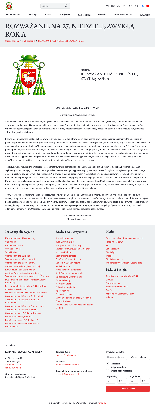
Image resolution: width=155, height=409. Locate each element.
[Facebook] (143, 6)
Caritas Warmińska (14, 245)
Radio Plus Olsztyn (114, 242)
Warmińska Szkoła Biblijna (17, 256)
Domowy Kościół (63, 252)
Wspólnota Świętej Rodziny (68, 259)
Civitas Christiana (64, 294)
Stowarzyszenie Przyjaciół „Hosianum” (74, 298)
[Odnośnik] (102, 5)
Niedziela (113, 363)
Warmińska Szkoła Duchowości (20, 259)
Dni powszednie (116, 367)
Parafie (109, 290)
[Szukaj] (55, 6)
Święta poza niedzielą (119, 371)
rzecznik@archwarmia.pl (67, 374)
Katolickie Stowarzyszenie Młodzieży (73, 248)
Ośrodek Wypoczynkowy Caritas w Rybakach (26, 292)
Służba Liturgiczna (64, 238)
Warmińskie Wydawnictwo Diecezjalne (124, 263)
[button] (21, 15)
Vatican (109, 297)
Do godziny (134, 376)
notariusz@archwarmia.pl (67, 364)
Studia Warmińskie (114, 259)
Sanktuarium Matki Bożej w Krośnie (21, 309)
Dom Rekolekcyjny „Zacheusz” (19, 316)
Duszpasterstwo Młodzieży (68, 245)
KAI (107, 245)
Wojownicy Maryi (63, 301)
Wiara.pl (109, 256)
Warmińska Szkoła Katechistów (20, 263)
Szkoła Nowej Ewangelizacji (69, 277)
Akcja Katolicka (63, 266)
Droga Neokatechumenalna (68, 269)
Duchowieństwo (113, 283)
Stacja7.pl (110, 252)
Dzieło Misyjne (62, 291)
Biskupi (109, 279)
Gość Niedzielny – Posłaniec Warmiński (124, 238)
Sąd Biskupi (10, 242)
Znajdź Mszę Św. (127, 389)
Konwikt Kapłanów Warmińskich (20, 269)
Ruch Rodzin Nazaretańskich (69, 273)
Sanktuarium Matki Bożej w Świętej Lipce (24, 306)
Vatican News (112, 248)
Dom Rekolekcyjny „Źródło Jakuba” (21, 320)
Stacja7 (102, 403)
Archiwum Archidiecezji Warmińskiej (22, 266)
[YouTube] (147, 6)
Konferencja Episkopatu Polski (120, 293)
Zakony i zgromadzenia (117, 286)
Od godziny (111, 376)
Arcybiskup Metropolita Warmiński (122, 276)
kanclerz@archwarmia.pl (67, 355)
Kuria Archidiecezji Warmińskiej (20, 238)
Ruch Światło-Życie (65, 242)
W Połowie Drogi (63, 283)
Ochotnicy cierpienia (65, 287)
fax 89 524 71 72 (13, 367)
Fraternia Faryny (63, 280)
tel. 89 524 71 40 (13, 364)
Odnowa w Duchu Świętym (68, 263)
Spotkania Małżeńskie (66, 256)
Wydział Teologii (13, 248)
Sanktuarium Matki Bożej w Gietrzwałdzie (24, 296)
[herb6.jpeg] (9, 6)
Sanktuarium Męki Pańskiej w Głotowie (23, 313)
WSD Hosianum (12, 252)
